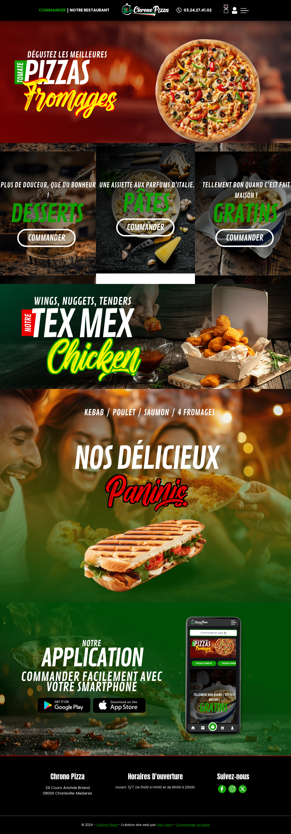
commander (46, 238)
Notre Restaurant (89, 10)
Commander (52, 10)
